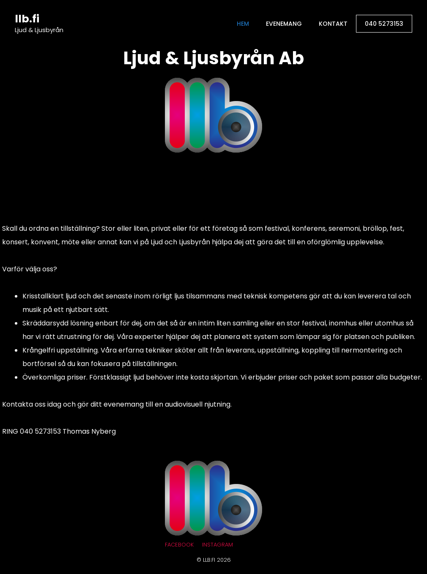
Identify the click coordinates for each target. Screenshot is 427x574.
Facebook (179, 545)
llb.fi (27, 18)
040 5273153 (384, 23)
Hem (243, 23)
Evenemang (284, 23)
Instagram (217, 545)
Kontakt (333, 23)
